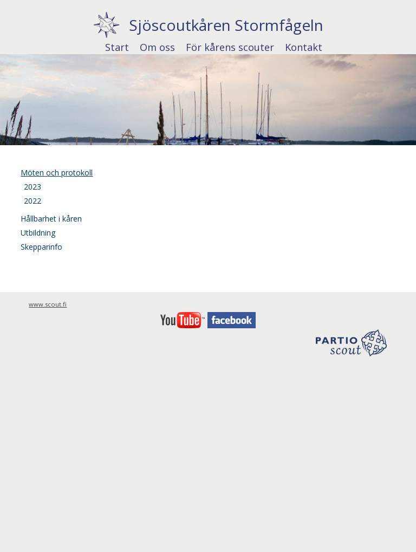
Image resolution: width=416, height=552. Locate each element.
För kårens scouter (230, 47)
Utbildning (38, 233)
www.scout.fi (48, 304)
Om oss (157, 47)
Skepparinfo (41, 247)
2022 (32, 201)
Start (117, 47)
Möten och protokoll (57, 172)
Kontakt (303, 47)
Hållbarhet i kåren (51, 218)
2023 (32, 186)
